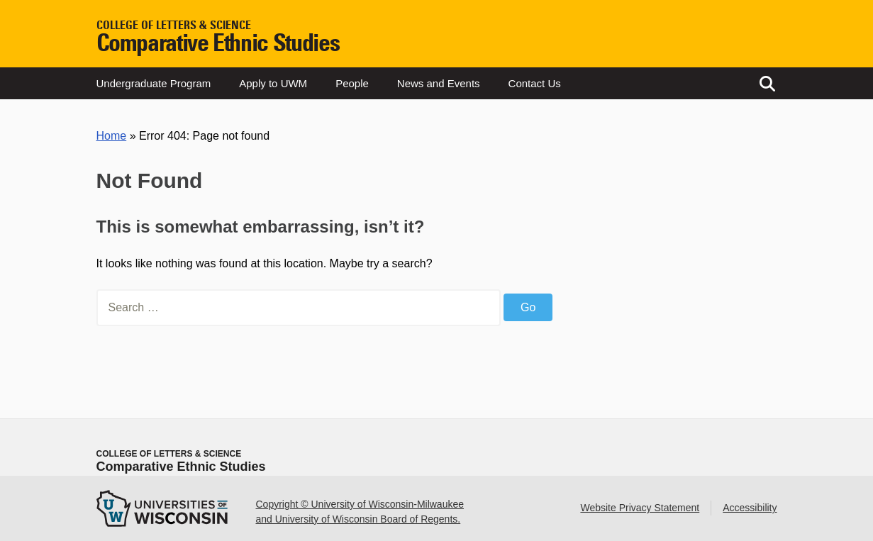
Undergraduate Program (153, 83)
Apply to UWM (273, 83)
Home (111, 136)
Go (528, 307)
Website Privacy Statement (639, 507)
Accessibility (750, 507)
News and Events (438, 83)
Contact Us (534, 83)
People (352, 83)
